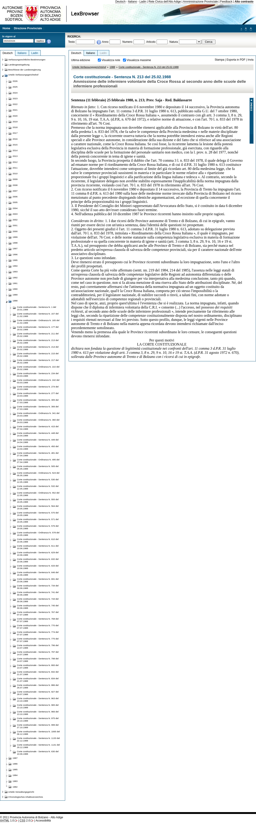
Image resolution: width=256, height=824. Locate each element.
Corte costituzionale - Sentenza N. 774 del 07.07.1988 (38, 633)
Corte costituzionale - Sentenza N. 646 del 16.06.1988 (38, 573)
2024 (15, 92)
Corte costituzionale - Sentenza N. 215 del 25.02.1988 (38, 354)
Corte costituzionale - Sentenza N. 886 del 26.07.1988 (38, 686)
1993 (15, 271)
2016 (15, 139)
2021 (15, 110)
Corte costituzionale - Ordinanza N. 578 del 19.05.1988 (38, 533)
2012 (15, 162)
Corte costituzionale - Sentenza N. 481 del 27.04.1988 (38, 454)
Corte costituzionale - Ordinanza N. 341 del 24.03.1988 (38, 414)
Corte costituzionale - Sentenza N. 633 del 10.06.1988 (38, 566)
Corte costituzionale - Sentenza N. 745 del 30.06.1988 (38, 606)
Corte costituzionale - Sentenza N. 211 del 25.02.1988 (38, 334)
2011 (15, 167)
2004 (15, 208)
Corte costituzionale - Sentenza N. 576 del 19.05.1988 (38, 527)
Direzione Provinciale (28, 28)
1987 (15, 758)
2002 (15, 219)
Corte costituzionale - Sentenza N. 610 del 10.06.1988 (38, 540)
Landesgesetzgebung (18, 64)
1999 (15, 237)
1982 (15, 787)
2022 (15, 104)
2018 (15, 127)
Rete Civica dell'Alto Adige (165, 1)
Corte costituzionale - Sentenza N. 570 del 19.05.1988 (38, 513)
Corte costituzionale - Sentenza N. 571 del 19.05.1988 (38, 520)
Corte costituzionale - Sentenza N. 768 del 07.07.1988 (38, 620)
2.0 (25, 820)
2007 (15, 191)
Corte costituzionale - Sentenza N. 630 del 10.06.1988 (38, 752)
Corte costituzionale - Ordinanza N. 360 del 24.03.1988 (38, 421)
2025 (15, 87)
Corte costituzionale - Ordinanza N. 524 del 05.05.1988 (38, 474)
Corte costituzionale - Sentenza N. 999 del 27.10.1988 (38, 726)
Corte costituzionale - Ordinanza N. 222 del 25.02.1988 (38, 367)
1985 (15, 769)
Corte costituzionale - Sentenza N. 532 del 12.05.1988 (38, 487)
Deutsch (120, 1)
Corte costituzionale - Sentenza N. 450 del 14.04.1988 (38, 447)
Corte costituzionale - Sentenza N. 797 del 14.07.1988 (38, 653)
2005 (15, 202)
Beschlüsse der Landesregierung (24, 69)
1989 (15, 294)
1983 (15, 781)
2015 (15, 144)
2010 (15, 173)
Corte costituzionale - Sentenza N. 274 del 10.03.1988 (38, 387)
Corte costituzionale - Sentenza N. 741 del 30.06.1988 (38, 593)
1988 (112, 67)
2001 (15, 225)
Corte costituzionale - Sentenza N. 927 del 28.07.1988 (38, 692)
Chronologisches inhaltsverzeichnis (25, 797)
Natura (173, 41)
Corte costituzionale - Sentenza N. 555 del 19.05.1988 (38, 500)
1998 (15, 243)
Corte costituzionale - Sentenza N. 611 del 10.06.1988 (38, 547)
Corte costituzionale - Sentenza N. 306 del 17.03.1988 (38, 407)
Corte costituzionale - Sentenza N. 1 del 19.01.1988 (36, 308)
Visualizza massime (139, 60)
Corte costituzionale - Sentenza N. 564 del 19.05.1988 (38, 507)
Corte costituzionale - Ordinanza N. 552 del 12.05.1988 (38, 494)
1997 (15, 248)
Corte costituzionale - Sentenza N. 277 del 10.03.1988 (38, 394)
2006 (15, 196)
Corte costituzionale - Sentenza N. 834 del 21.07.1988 (38, 679)
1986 (15, 763)
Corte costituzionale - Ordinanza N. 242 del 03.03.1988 (38, 381)
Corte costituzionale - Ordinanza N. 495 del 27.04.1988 (38, 460)
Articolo (151, 41)
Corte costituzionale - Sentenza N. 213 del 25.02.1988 (149, 67)
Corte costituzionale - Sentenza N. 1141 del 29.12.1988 (38, 746)
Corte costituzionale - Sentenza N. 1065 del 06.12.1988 (38, 732)
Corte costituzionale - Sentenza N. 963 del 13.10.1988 (38, 699)
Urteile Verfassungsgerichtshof (89, 67)
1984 (15, 775)
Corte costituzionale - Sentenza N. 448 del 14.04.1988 (38, 434)
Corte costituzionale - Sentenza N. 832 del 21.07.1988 (38, 673)
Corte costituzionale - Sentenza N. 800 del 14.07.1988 (38, 666)
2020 (15, 116)
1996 (15, 254)
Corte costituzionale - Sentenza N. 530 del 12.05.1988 (38, 480)
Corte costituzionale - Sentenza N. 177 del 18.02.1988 (38, 328)
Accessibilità (43, 820)
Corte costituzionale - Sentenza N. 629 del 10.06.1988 (38, 553)
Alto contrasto (244, 1)
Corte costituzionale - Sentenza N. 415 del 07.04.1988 (38, 427)
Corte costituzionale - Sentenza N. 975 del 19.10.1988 (38, 719)
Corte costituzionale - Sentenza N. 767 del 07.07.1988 (38, 613)
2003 (15, 214)
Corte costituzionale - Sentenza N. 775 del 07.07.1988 (38, 639)
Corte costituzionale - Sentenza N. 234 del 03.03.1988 (38, 374)
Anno (105, 41)
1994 (15, 266)
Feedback (226, 1)
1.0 (7, 820)
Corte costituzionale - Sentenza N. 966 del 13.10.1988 (38, 712)
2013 (15, 156)
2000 (15, 231)
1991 (15, 283)
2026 (15, 81)
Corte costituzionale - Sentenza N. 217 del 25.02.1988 (38, 361)
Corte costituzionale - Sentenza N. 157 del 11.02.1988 (38, 314)
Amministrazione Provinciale (200, 1)
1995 (15, 260)
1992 (15, 277)
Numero (127, 41)
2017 (15, 133)
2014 (15, 150)
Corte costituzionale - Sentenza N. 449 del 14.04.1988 (38, 440)
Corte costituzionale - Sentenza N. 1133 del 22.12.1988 (38, 739)
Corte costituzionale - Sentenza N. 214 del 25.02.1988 (38, 348)
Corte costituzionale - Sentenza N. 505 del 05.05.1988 (38, 467)
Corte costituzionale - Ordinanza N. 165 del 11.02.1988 (38, 321)
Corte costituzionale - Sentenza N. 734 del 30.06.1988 (38, 586)
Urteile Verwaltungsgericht (21, 792)
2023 (15, 98)
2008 (15, 185)
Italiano (132, 1)
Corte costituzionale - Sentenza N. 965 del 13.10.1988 (38, 706)
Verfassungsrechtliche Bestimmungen (26, 59)
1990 (15, 289)
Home (6, 28)
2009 (15, 179)
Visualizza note (110, 60)
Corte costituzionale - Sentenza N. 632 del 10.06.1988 (38, 560)
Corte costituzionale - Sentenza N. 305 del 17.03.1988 (38, 401)
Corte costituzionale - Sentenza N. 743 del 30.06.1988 (38, 600)
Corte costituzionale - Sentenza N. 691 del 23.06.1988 (38, 580)
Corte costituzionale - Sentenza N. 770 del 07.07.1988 (38, 626)
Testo (71, 41)
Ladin (142, 1)
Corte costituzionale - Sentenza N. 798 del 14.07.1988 (38, 659)
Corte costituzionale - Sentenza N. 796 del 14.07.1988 (38, 646)
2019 (15, 121)
